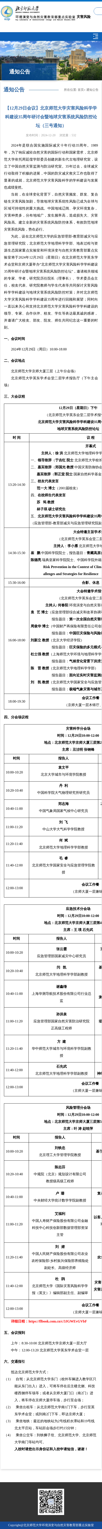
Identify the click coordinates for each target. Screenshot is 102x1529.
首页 (81, 89)
